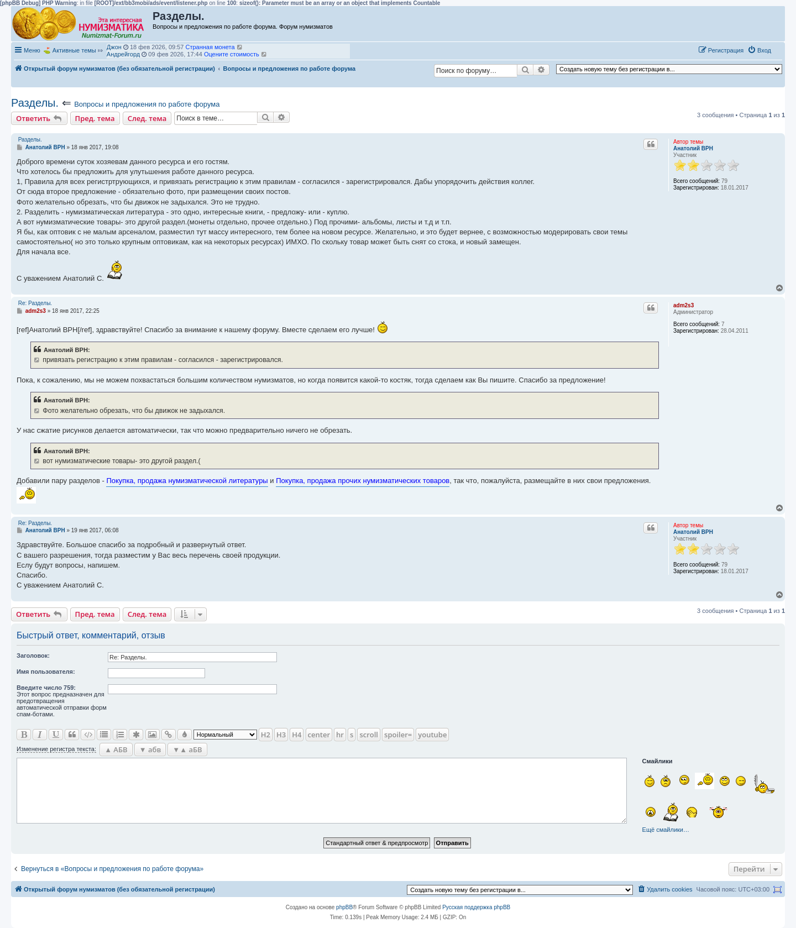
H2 (265, 735)
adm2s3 (683, 305)
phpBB (344, 907)
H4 (296, 735)
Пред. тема (95, 118)
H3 (281, 735)
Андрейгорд (123, 54)
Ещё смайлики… (665, 829)
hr (340, 735)
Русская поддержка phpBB (476, 907)
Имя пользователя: (46, 671)
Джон (114, 47)
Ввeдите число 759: (46, 687)
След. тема (147, 118)
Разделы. (35, 103)
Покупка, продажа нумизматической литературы (187, 480)
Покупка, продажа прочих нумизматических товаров (362, 480)
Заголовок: (33, 655)
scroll (368, 735)
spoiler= (398, 735)
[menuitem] (759, 50)
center (319, 735)
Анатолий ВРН (693, 148)
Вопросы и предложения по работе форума (146, 104)
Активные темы (74, 50)
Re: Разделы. (35, 303)
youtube (432, 735)
